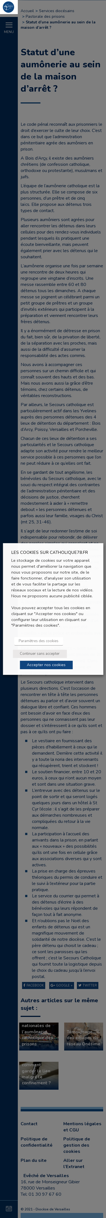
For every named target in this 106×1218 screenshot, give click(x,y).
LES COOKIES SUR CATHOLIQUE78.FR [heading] (49, 552)
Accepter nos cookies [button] (46, 665)
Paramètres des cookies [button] (39, 641)
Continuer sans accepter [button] (40, 653)
